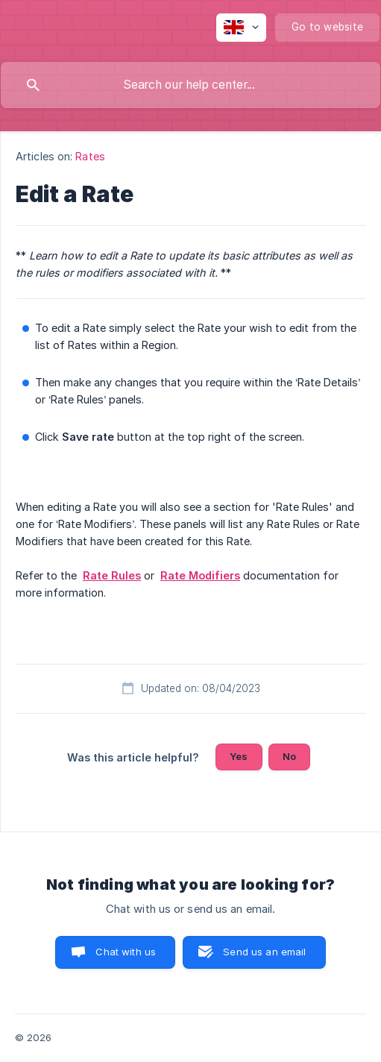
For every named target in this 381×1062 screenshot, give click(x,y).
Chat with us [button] (125, 952)
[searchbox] (190, 85)
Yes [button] (239, 756)
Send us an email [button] (264, 952)
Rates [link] (90, 156)
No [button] (289, 756)
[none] (241, 27)
